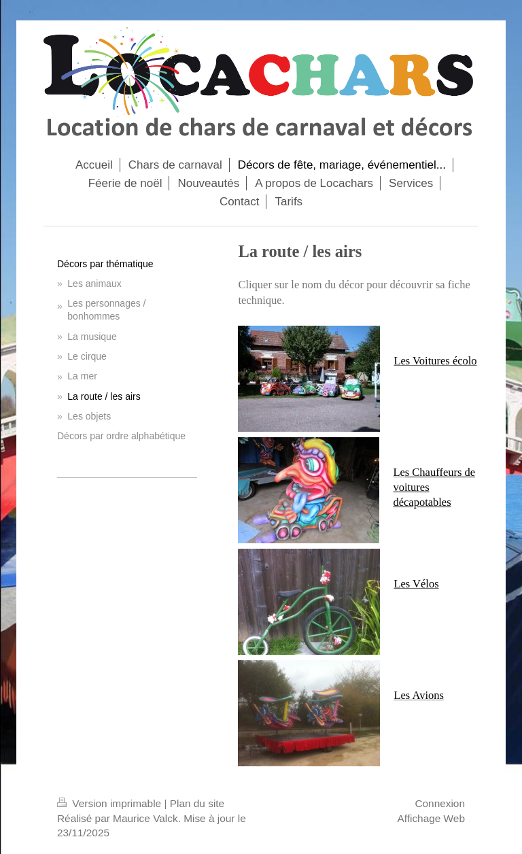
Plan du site (197, 803)
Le (398, 472)
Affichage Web (431, 818)
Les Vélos (416, 583)
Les (403, 695)
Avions (427, 695)
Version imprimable (110, 803)
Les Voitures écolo (435, 360)
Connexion (440, 803)
